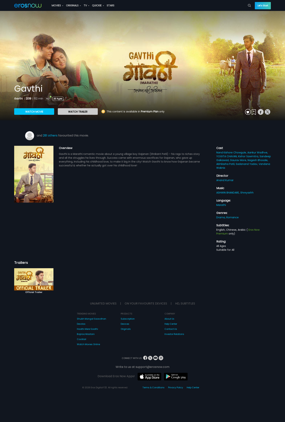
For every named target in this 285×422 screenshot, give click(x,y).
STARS (110, 5)
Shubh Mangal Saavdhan (91, 318)
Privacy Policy (175, 387)
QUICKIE (98, 5)
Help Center (170, 323)
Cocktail (81, 339)
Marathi (221, 205)
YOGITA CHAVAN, (227, 156)
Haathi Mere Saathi (87, 329)
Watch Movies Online (88, 344)
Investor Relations (174, 334)
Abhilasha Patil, (226, 164)
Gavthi (18, 98)
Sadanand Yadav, (247, 164)
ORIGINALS (73, 5)
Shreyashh (247, 192)
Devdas (81, 323)
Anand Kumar (225, 180)
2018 (28, 98)
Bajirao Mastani (86, 334)
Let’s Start (263, 5)
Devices (125, 323)
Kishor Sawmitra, (249, 156)
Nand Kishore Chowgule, (231, 152)
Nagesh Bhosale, (258, 160)
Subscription (128, 318)
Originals (126, 329)
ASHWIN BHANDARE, (228, 192)
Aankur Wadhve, (257, 152)
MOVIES (57, 5)
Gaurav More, (239, 160)
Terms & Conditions (153, 387)
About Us (169, 318)
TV (86, 5)
